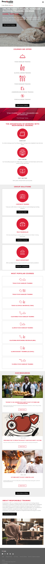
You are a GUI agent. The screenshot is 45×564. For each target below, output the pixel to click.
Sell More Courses (22, 240)
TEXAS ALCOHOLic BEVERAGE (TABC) (22, 305)
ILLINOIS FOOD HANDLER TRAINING (22, 328)
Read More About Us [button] (9, 514)
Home (3, 556)
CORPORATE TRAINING (22, 204)
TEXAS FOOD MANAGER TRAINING (22, 294)
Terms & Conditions (23, 556)
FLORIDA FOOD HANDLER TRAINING (22, 364)
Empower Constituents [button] (22, 266)
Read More (22, 409)
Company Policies (9, 556)
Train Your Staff (22, 212)
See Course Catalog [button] (22, 105)
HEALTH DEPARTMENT (22, 260)
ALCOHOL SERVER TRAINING (22, 73)
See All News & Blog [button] (22, 493)
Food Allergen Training (22, 99)
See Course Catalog (9, 25)
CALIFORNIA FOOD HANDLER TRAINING (22, 316)
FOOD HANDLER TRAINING (22, 61)
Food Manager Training (22, 84)
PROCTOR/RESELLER (22, 232)
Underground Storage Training (22, 92)
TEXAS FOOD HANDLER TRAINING (23, 283)
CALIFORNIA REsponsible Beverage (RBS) (22, 340)
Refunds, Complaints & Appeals (34, 556)
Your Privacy (16, 556)
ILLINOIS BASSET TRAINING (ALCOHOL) (22, 351)
